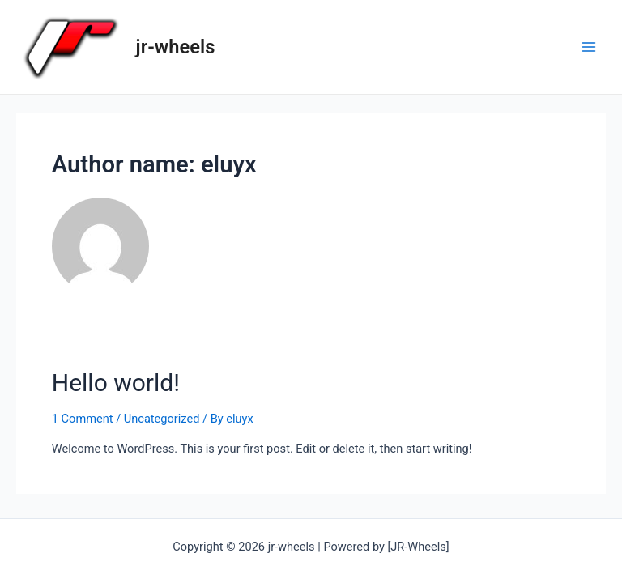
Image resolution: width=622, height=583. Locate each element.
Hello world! (116, 382)
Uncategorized (162, 418)
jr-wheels (175, 47)
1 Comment (82, 418)
